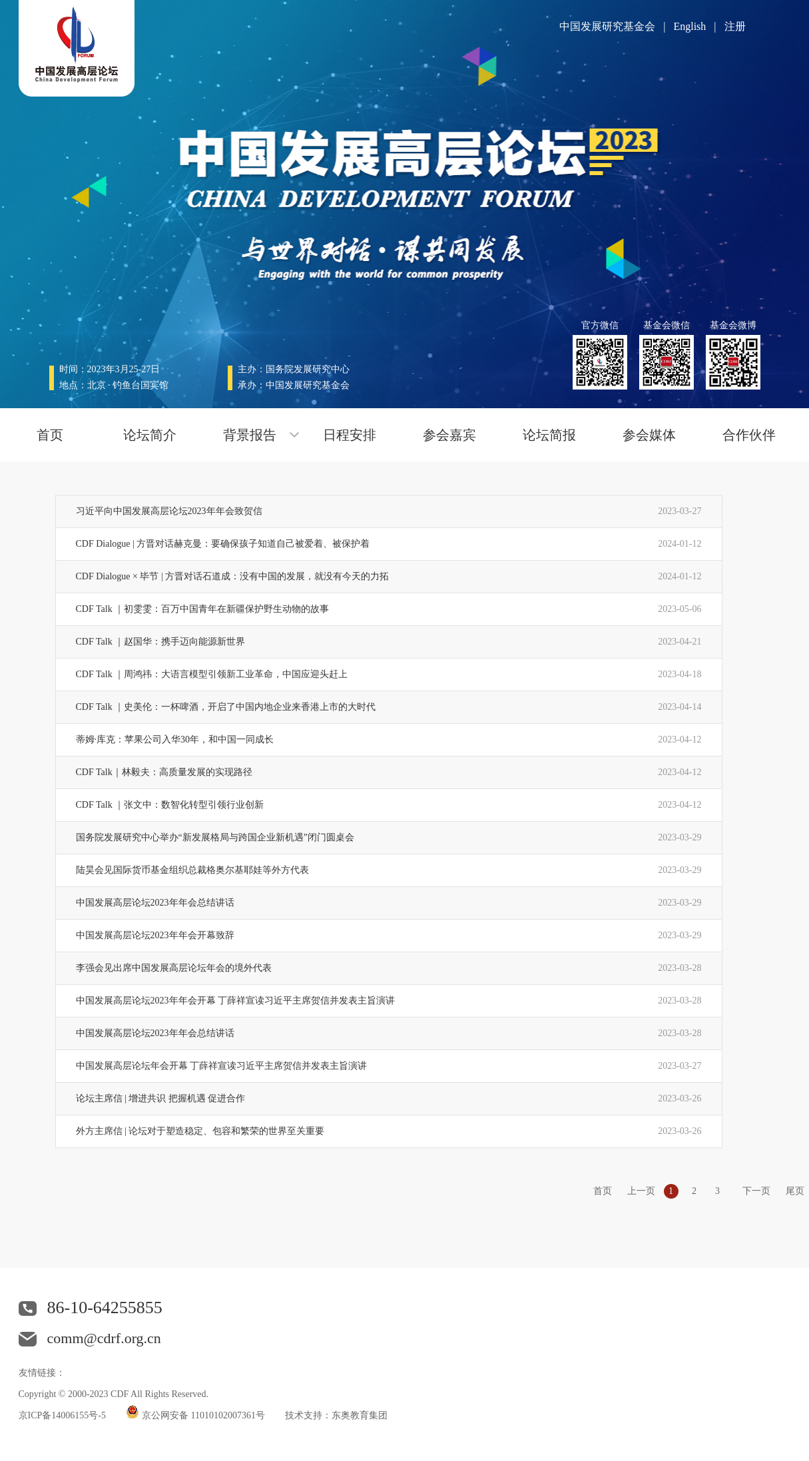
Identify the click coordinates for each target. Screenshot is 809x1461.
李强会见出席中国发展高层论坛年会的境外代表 (174, 968)
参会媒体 (649, 435)
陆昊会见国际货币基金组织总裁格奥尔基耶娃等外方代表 (192, 870)
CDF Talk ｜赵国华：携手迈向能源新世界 (161, 642)
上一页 (641, 1191)
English (689, 26)
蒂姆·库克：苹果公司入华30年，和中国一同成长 (175, 739)
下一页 (756, 1191)
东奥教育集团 (360, 1415)
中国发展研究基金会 (607, 26)
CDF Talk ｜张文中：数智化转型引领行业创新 (170, 805)
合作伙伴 (749, 435)
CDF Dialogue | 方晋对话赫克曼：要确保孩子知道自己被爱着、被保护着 (223, 544)
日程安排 (349, 435)
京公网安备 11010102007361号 (203, 1415)
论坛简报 (549, 435)
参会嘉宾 (449, 435)
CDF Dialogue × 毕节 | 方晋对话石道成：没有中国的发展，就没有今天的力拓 (233, 576)
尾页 (795, 1191)
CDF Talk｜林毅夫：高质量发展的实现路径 (164, 772)
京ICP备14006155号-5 (62, 1415)
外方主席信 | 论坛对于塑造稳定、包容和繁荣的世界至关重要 (200, 1131)
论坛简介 (149, 435)
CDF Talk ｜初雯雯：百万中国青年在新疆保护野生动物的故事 (203, 609)
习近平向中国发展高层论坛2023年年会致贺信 (169, 511)
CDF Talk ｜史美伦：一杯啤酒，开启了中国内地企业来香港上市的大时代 (226, 707)
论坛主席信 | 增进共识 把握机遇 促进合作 (161, 1098)
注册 (735, 26)
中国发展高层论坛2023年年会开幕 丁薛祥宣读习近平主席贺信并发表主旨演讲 (236, 1001)
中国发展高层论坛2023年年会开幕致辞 (155, 935)
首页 (50, 435)
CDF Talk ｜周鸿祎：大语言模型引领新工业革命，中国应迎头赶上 (212, 674)
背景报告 (249, 435)
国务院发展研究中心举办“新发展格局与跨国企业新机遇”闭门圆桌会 (215, 837)
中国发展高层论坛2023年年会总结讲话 (155, 903)
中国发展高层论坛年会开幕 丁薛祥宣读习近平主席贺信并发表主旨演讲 (222, 1066)
